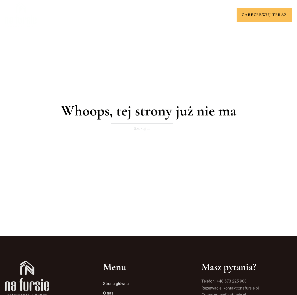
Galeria (183, 15)
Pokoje (132, 15)
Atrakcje (157, 15)
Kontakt (208, 15)
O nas (111, 15)
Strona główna (81, 15)
